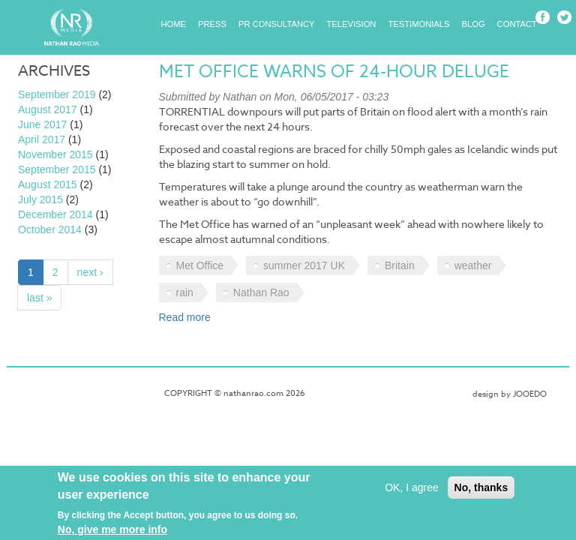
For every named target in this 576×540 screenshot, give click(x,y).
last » (39, 298)
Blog (473, 24)
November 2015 (55, 154)
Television (351, 24)
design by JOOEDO (509, 394)
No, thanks (481, 492)
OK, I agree (412, 492)
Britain (400, 266)
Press (212, 24)
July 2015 (40, 200)
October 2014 (50, 230)
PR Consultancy (276, 24)
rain (185, 292)
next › (90, 272)
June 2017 (42, 124)
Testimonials (418, 24)
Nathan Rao (261, 292)
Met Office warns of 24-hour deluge (334, 72)
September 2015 (57, 170)
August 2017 (47, 110)
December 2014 (55, 214)
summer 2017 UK (304, 266)
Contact (517, 24)
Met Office (200, 266)
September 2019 (57, 94)
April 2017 (41, 140)
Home (174, 24)
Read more (185, 317)
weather (473, 266)
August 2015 (47, 184)
